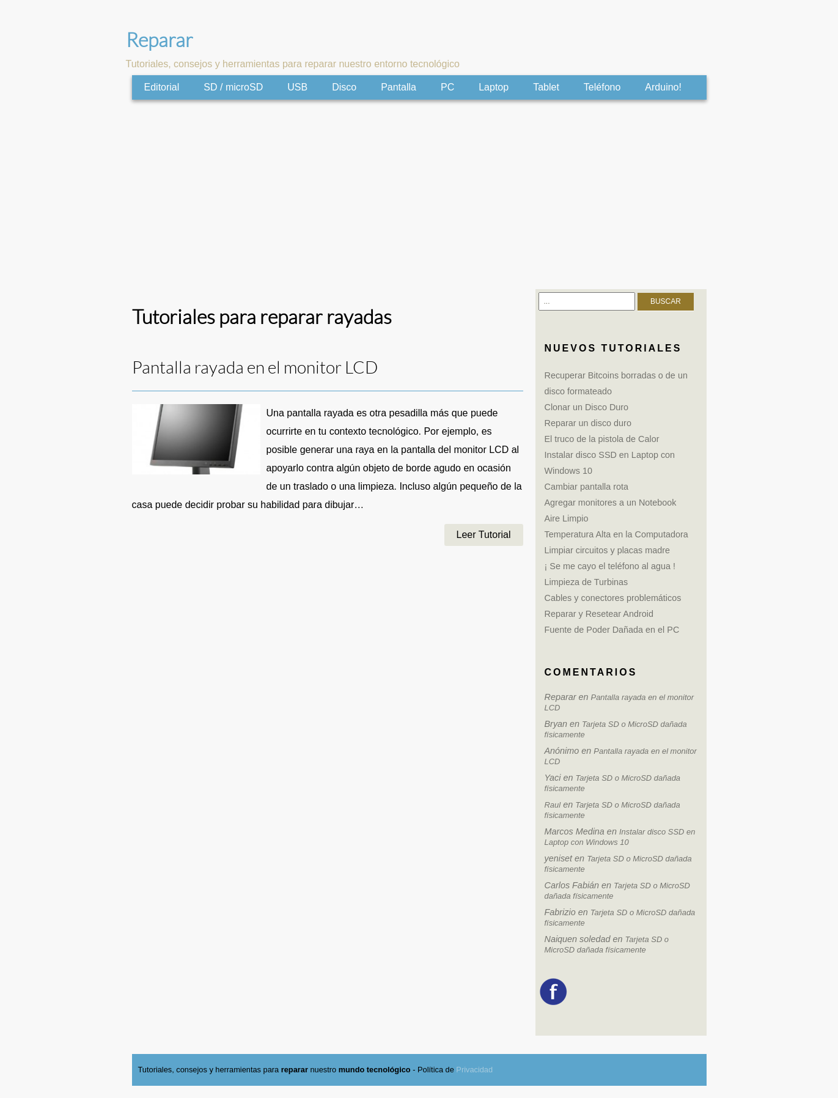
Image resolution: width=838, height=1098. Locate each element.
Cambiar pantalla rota (587, 487)
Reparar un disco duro (588, 423)
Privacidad (474, 1069)
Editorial (162, 87)
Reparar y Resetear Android (599, 614)
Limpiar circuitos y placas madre (608, 550)
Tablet (546, 87)
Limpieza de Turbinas (586, 582)
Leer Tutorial (484, 534)
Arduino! (663, 87)
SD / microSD (233, 87)
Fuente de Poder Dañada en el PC (612, 630)
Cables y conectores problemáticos (613, 598)
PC (447, 87)
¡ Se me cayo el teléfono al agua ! (610, 566)
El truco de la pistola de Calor (602, 439)
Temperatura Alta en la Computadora (616, 534)
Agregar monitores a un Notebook (611, 502)
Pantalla (398, 87)
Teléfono (602, 87)
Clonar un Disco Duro (587, 407)
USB (297, 87)
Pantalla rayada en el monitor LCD (255, 367)
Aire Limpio (567, 518)
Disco (344, 87)
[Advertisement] (419, 194)
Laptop (494, 87)
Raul (553, 804)
